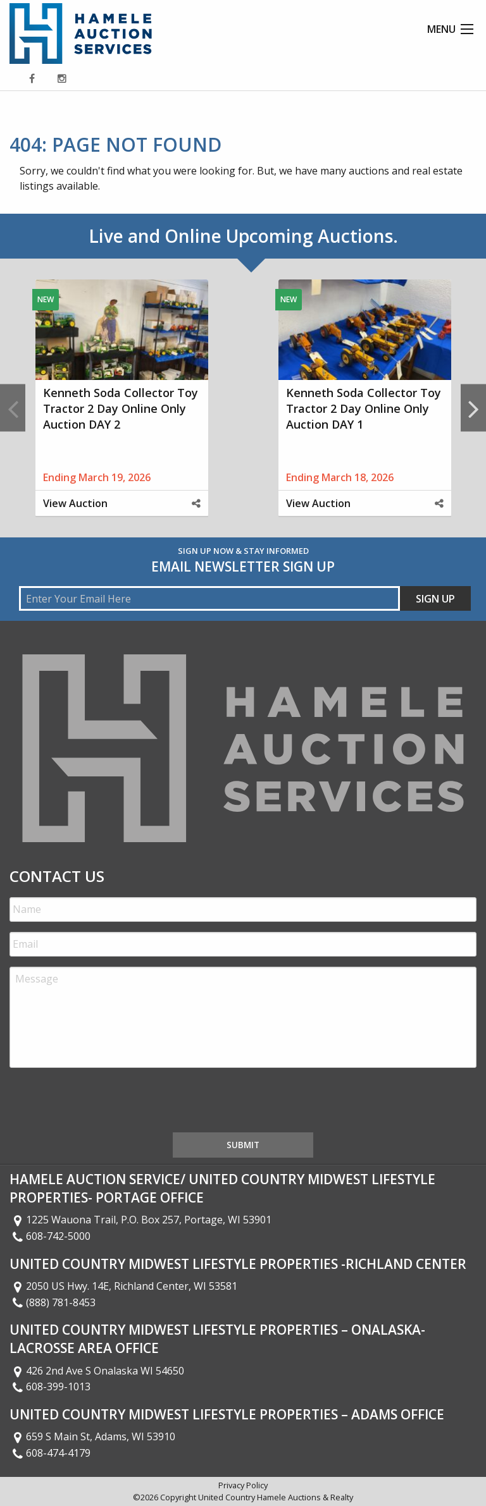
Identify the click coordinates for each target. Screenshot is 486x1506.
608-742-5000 (49, 1236)
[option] (121, 408)
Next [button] (473, 408)
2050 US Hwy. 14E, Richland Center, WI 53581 (123, 1286)
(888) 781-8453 (52, 1302)
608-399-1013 (49, 1386)
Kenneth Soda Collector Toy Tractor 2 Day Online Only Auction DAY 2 (120, 408)
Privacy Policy (243, 1485)
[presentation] (105, 1102)
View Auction (75, 503)
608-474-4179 (49, 1453)
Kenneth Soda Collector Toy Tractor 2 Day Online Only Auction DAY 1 (363, 408)
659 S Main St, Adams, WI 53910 (92, 1436)
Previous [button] (12, 408)
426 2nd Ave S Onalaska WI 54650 (96, 1371)
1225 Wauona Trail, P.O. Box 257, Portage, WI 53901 (140, 1220)
